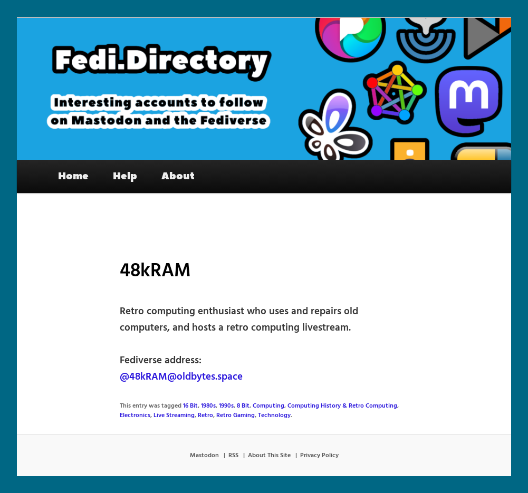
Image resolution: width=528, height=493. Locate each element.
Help (125, 176)
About (178, 176)
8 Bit (243, 406)
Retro (205, 415)
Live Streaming (174, 415)
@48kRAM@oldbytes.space (181, 377)
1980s (208, 406)
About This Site (269, 455)
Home (73, 176)
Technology (274, 415)
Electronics (135, 415)
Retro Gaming (235, 415)
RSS (233, 455)
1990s (226, 406)
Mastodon (204, 455)
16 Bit (190, 406)
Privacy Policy (319, 455)
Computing (268, 406)
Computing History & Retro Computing (342, 406)
